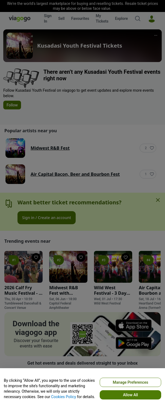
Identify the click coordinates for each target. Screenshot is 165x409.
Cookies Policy (63, 397)
